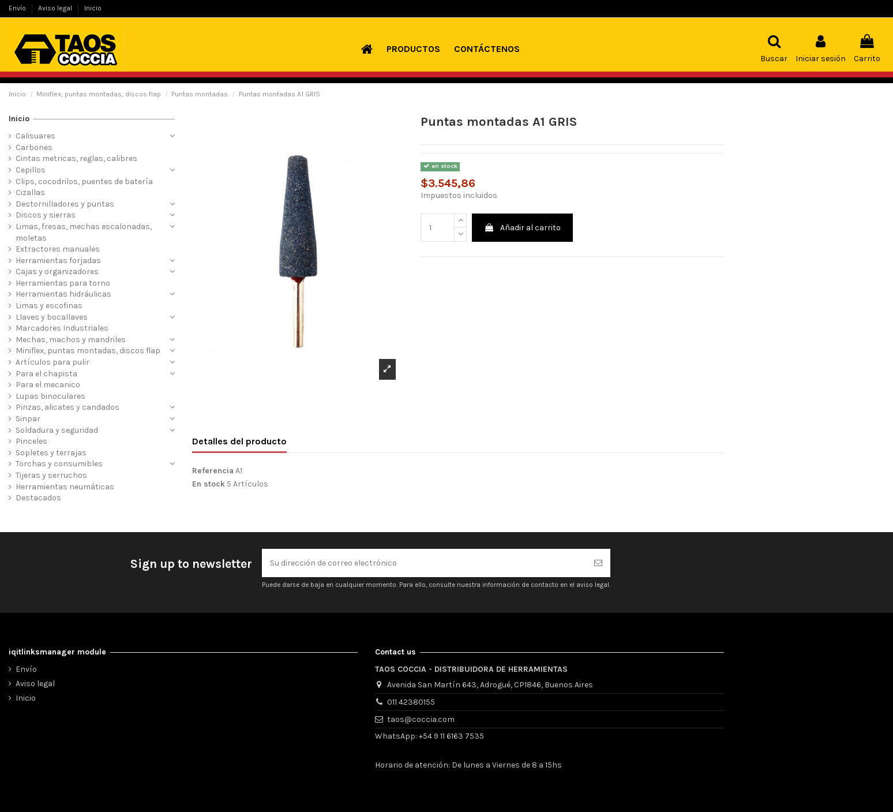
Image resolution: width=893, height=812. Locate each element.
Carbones (34, 147)
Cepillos (31, 170)
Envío (18, 8)
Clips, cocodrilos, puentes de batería (84, 181)
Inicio (93, 8)
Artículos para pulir (52, 362)
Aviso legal (56, 8)
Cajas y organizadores (57, 271)
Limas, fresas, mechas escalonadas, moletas (84, 232)
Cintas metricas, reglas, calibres (76, 158)
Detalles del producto (239, 441)
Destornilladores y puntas (65, 204)
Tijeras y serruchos (51, 475)
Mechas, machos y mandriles (71, 340)
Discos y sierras (46, 215)
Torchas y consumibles (59, 464)
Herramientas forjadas (58, 260)
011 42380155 (411, 702)
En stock (208, 484)
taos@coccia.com (421, 719)
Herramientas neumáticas (65, 487)
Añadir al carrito (522, 228)
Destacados (38, 498)
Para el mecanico (48, 385)
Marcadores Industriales (62, 328)
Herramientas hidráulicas (63, 294)
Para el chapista (46, 374)
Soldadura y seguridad (57, 430)
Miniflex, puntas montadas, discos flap (88, 351)
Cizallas (30, 192)
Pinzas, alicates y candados (67, 407)
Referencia (213, 471)
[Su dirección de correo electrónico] (424, 563)
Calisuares (35, 136)
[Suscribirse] (598, 563)
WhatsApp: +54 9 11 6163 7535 (429, 736)
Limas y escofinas (49, 305)
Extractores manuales (58, 249)
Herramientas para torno (63, 283)
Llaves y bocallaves (52, 317)
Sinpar (28, 419)
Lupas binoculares (50, 396)
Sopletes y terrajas (51, 453)
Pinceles (31, 441)
